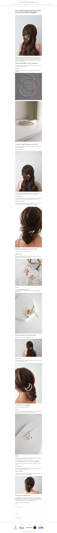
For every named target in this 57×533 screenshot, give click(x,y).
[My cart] (16, 524)
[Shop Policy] (41, 524)
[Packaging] (29, 524)
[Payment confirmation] (22, 524)
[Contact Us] (35, 524)
